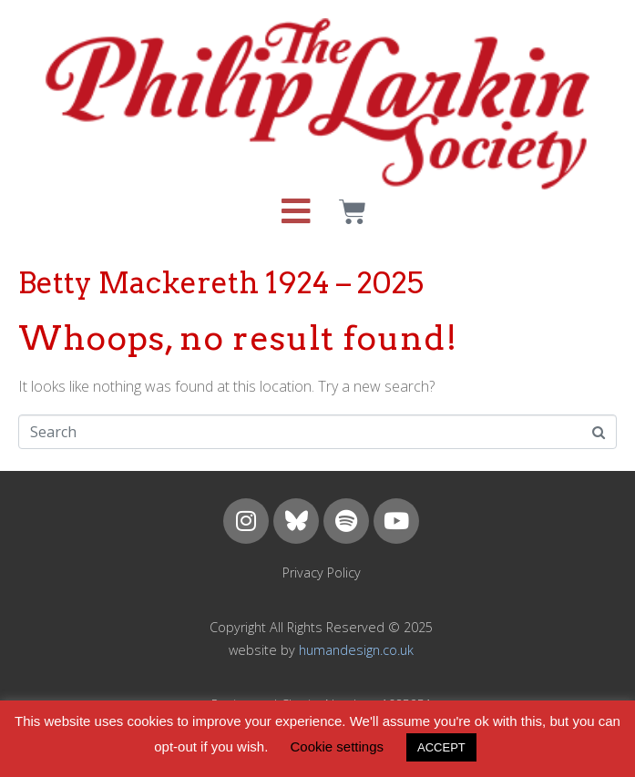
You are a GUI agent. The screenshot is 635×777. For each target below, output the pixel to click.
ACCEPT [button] (441, 747)
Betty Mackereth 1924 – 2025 (221, 283)
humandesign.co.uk (356, 650)
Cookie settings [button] (337, 746)
